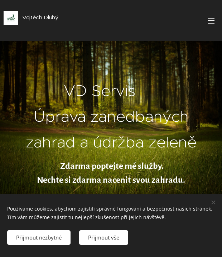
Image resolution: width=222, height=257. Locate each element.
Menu (211, 20)
